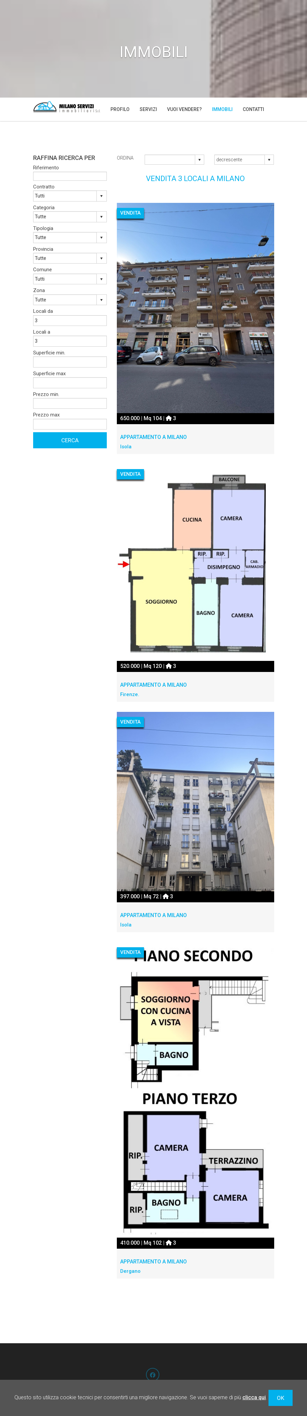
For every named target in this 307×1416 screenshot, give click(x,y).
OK (280, 1398)
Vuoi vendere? (184, 109)
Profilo (120, 109)
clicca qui (254, 1397)
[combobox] (170, 159)
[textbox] (69, 176)
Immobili (222, 109)
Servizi (148, 109)
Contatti (253, 109)
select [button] (199, 160)
